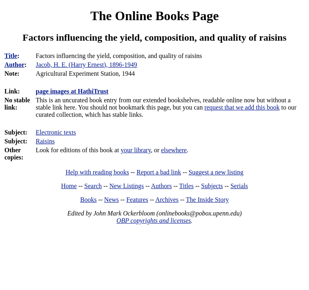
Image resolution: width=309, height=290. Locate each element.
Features (137, 199)
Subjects (212, 185)
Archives (167, 199)
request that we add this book (242, 107)
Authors (161, 185)
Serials (239, 185)
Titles (186, 185)
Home (69, 185)
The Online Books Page (154, 15)
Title (10, 55)
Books (88, 199)
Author (14, 64)
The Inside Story (207, 199)
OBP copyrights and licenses (153, 220)
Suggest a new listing (216, 172)
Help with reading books (97, 172)
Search (93, 185)
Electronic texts (56, 132)
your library (136, 150)
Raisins (45, 141)
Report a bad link (158, 172)
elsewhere (174, 150)
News (111, 199)
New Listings (126, 185)
